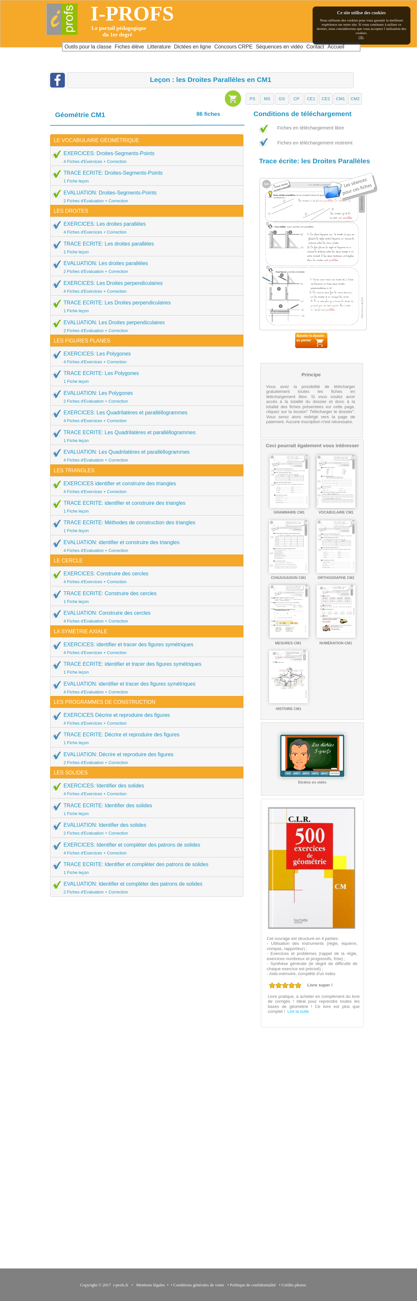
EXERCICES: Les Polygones (144, 357)
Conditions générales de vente (198, 1284)
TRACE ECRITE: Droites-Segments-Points (144, 176)
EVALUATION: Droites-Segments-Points (144, 196)
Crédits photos (294, 1284)
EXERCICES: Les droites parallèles (144, 228)
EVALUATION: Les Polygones (144, 397)
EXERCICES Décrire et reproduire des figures (144, 719)
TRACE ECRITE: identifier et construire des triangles (144, 507)
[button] (252, 99)
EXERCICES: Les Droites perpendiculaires (144, 287)
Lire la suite (298, 1011)
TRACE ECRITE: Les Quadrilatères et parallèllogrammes (144, 436)
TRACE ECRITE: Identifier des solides (144, 809)
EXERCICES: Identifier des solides (144, 789)
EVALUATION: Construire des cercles (144, 617)
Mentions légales (149, 1284)
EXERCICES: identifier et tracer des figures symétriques (144, 648)
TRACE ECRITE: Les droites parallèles (144, 247)
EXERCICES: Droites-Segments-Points (144, 157)
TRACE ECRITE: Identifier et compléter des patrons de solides (144, 868)
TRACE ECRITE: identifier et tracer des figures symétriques (144, 668)
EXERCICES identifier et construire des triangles (144, 487)
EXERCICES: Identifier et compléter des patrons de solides (144, 848)
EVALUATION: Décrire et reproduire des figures (144, 758)
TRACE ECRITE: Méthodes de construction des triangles (144, 526)
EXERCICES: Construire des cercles (144, 577)
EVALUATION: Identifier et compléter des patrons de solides (144, 887)
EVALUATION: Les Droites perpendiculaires (144, 326)
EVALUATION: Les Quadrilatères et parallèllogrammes (144, 456)
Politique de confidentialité (253, 1284)
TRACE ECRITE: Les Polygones (144, 377)
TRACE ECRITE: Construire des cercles (144, 597)
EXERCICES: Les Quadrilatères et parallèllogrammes (144, 416)
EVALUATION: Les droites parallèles (144, 267)
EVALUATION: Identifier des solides (144, 829)
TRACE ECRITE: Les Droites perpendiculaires (144, 306)
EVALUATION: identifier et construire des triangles (144, 546)
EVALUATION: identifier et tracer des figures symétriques (144, 687)
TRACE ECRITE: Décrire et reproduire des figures (144, 738)
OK (361, 37)
